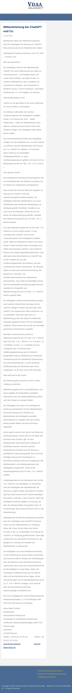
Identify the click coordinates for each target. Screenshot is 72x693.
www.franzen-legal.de (11, 644)
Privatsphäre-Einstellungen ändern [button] (50, 671)
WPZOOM (67, 686)
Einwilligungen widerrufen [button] (46, 677)
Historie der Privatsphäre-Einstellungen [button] (51, 674)
